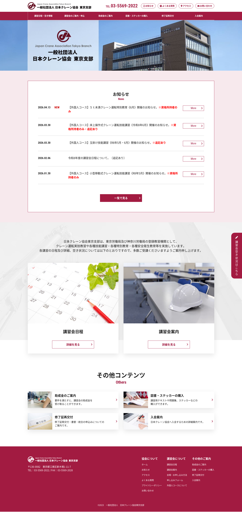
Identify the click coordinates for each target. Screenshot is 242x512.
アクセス (186, 5)
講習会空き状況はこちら (237, 255)
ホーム (145, 464)
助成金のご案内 (105, 15)
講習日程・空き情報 (43, 15)
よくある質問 (167, 5)
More (194, 107)
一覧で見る (121, 197)
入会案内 (199, 15)
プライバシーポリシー (152, 485)
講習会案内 (172, 470)
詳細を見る (73, 344)
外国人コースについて (177, 485)
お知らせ (149, 5)
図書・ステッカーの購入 (136, 15)
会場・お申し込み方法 (177, 475)
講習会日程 (172, 464)
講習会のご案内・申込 (74, 15)
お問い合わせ (204, 5)
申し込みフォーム (175, 480)
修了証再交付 (168, 15)
